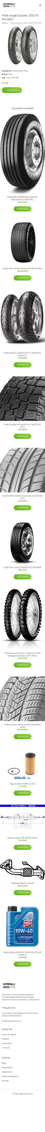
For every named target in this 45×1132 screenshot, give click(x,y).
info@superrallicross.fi (11, 1021)
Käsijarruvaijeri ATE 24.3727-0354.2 (23, 838)
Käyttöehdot (7, 1072)
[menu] (40, 5)
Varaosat (6, 1048)
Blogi (4, 1063)
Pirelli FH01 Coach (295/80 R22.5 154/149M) (22, 567)
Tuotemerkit (18, 71)
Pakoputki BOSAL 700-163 (22, 883)
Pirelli (25, 71)
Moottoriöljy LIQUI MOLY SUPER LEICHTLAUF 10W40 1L (22, 953)
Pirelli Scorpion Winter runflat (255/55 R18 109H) (22, 725)
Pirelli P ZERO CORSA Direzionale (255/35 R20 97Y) (22, 497)
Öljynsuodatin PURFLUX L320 (22, 784)
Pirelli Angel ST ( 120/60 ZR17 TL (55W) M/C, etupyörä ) (22, 354)
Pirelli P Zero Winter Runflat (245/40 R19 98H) (22, 268)
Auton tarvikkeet (9, 1034)
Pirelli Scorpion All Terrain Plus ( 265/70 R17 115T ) (22, 425)
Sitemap (5, 1081)
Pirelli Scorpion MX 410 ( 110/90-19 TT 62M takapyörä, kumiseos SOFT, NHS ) (22, 654)
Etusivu (5, 23)
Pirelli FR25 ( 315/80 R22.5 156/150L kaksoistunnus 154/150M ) (22, 198)
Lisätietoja (12, 90)
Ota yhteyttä (7, 1067)
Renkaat (5, 1039)
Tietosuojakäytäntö (10, 1076)
